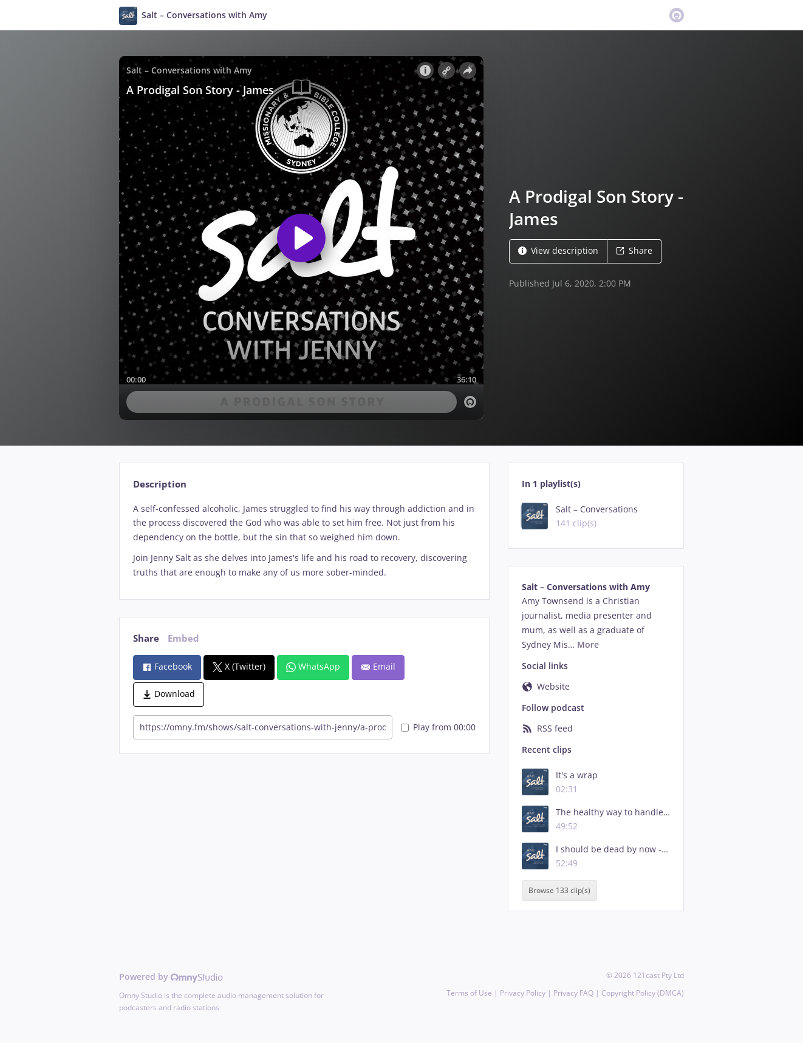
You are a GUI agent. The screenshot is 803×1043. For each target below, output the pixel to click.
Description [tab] (159, 484)
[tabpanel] (304, 540)
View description (558, 250)
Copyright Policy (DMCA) (642, 993)
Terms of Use (469, 993)
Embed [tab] (183, 638)
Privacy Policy (522, 993)
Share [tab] (146, 638)
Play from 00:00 (438, 727)
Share (634, 250)
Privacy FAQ (573, 993)
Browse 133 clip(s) (559, 890)
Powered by (171, 976)
